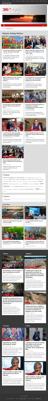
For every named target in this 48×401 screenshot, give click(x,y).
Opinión (10, 339)
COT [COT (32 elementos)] (27, 179)
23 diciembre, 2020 (6, 109)
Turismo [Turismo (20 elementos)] (41, 189)
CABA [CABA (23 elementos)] (33, 177)
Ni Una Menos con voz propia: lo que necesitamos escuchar (13, 271)
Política (41, 1)
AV (3, 295)
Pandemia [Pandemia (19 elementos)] (4, 189)
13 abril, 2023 (5, 82)
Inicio (13, 1)
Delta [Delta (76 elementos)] (10, 181)
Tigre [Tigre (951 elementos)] (37, 189)
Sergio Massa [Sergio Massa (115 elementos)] (29, 189)
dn (11, 53)
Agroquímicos (29, 267)
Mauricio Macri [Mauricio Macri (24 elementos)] (40, 186)
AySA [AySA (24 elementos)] (26, 177)
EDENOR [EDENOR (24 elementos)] (24, 181)
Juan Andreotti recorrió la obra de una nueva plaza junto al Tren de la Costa (34, 243)
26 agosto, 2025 (28, 351)
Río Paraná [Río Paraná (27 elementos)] (15, 189)
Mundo (45, 1)
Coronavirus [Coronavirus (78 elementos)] (23, 179)
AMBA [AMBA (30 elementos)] (15, 177)
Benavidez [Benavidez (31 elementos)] (29, 177)
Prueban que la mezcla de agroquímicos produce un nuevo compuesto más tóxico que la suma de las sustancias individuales (34, 274)
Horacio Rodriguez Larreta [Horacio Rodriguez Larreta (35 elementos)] (13, 183)
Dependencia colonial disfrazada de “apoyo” (9, 343)
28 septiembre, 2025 (7, 274)
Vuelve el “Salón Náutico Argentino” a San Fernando (12, 221)
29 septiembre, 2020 (7, 137)
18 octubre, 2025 (28, 224)
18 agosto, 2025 (6, 377)
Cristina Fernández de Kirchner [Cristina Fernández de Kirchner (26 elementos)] (38, 179)
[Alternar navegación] (4, 25)
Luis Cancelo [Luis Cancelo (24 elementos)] (12, 186)
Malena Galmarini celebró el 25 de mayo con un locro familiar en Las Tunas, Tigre (34, 52)
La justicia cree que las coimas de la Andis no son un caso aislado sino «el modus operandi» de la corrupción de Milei (34, 346)
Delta (4, 47)
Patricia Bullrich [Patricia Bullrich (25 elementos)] (9, 189)
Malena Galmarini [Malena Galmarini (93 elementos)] (19, 186)
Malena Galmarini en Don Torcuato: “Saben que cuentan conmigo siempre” (12, 79)
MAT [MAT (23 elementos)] (36, 186)
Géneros (27, 1)
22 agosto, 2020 (28, 137)
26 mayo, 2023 (28, 55)
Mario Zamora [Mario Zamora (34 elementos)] (26, 186)
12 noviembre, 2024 (29, 279)
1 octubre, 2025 (6, 244)
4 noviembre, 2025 (6, 224)
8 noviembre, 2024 (29, 313)
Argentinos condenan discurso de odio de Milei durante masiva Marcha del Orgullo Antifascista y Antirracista (12, 300)
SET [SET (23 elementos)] (34, 189)
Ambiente (23, 1)
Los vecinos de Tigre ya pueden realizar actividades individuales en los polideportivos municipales (12, 134)
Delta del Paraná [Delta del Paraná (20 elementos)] (14, 181)
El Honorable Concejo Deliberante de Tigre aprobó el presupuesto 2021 (12, 106)
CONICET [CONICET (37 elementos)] (17, 179)
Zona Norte (18, 1)
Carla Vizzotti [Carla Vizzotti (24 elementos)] (36, 177)
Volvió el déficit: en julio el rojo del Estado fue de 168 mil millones (12, 373)
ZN (7, 47)
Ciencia (37, 1)
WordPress (38, 398)
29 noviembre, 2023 (7, 53)
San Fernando (6, 238)
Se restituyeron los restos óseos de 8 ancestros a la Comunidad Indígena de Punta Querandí (35, 79)
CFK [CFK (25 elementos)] (7, 179)
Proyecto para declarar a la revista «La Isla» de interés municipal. (12, 51)
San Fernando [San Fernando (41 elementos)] (22, 189)
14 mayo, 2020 (6, 164)
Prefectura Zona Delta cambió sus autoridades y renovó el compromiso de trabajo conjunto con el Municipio (34, 106)
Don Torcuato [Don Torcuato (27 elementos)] (19, 181)
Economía (6, 326)
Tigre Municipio (29, 74)
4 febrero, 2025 (6, 305)
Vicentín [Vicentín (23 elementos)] (4, 191)
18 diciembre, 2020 (29, 110)
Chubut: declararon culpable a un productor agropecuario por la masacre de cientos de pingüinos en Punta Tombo (34, 308)
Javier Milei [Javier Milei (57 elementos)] (25, 183)
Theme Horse (23, 398)
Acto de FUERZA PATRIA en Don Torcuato (34, 221)
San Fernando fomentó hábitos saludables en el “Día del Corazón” (12, 242)
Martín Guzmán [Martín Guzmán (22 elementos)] (32, 186)
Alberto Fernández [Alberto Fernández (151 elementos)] (8, 177)
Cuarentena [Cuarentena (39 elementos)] (5, 181)
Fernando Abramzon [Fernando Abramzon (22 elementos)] (34, 181)
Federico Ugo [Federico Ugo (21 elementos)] (28, 181)
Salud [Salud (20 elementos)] (18, 189)
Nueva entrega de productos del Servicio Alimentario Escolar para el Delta (12, 161)
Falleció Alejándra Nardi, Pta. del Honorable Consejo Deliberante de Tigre (34, 134)
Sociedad (32, 1)
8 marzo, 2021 (28, 82)
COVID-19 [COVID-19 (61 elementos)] (30, 179)
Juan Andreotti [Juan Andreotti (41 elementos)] (36, 183)
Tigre (27, 47)
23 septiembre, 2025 (29, 246)
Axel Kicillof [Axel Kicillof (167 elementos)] (20, 177)
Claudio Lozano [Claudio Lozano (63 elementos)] (11, 179)
